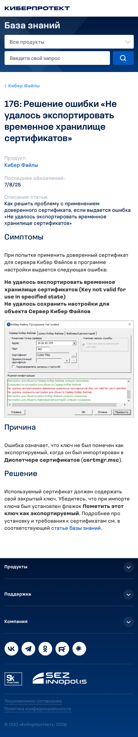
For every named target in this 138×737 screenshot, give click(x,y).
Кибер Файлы (24, 86)
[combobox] (69, 42)
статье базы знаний (76, 528)
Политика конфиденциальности (38, 709)
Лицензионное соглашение (33, 701)
